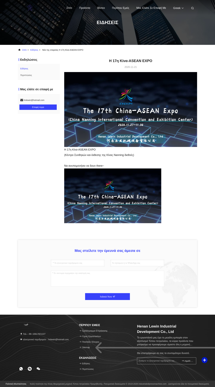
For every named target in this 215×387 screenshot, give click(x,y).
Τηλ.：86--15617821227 (33, 334)
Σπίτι (69, 7)
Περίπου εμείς (120, 7)
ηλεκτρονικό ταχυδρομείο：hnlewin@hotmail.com (44, 339)
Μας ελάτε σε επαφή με (151, 7)
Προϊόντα (84, 7)
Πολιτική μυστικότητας (16, 384)
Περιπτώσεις (26, 75)
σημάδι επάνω (188, 360)
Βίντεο (101, 7)
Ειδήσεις (34, 50)
